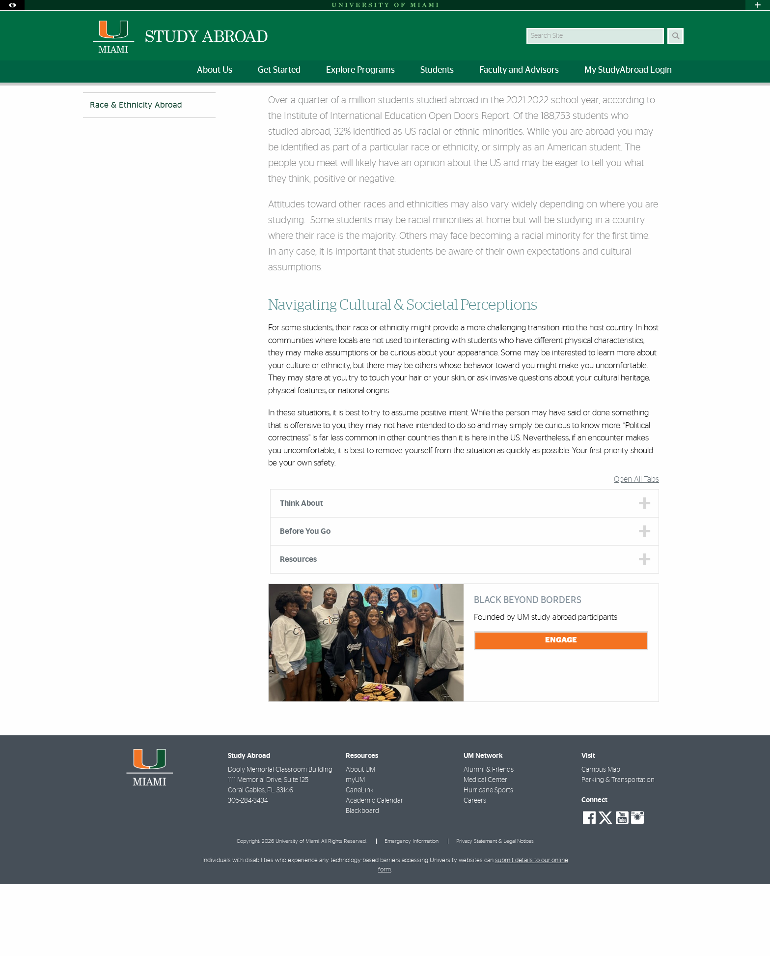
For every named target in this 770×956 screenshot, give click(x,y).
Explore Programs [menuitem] (360, 70)
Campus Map (600, 841)
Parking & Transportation (618, 851)
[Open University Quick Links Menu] (757, 5)
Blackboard (362, 882)
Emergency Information (412, 913)
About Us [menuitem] (214, 70)
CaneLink (360, 862)
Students (127, 105)
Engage (561, 712)
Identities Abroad (180, 105)
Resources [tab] (298, 631)
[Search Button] (675, 36)
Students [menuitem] (437, 70)
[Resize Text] (655, 99)
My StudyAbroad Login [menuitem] (628, 70)
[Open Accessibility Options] (12, 5)
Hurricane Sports (488, 862)
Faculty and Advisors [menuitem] (519, 70)
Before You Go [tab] (305, 603)
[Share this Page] (679, 100)
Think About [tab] (301, 575)
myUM (355, 851)
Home (91, 105)
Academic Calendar (374, 872)
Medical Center (485, 851)
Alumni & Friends (489, 841)
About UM (360, 841)
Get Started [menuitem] (279, 70)
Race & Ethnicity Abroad (253, 106)
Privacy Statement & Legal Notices (495, 913)
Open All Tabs (636, 551)
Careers (475, 872)
